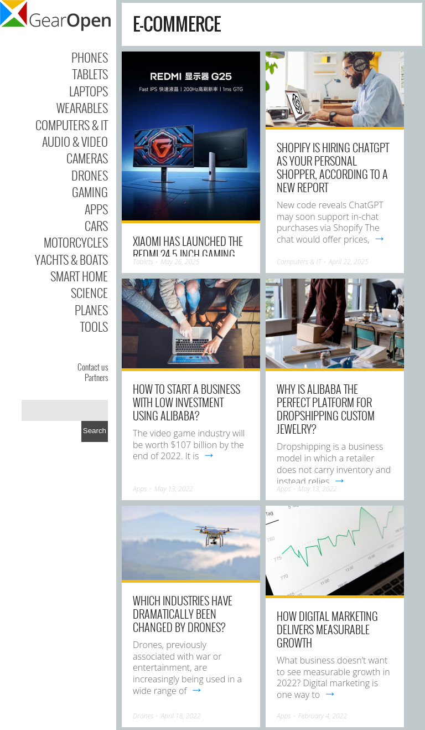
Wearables (82, 107)
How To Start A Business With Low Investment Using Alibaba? (186, 402)
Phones (89, 57)
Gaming (90, 192)
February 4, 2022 (322, 716)
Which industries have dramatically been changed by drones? (182, 613)
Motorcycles (76, 242)
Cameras (87, 158)
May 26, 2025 (179, 261)
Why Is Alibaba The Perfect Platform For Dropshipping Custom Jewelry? (326, 409)
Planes (91, 309)
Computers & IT (71, 124)
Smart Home (79, 276)
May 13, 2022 (173, 488)
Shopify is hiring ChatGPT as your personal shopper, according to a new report (333, 167)
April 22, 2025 (349, 261)
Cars (96, 225)
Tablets (90, 74)
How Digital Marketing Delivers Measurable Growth (327, 629)
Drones (89, 175)
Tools (94, 326)
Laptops (88, 91)
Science (89, 292)
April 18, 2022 (180, 716)
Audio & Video (75, 141)
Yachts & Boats (71, 259)
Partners (96, 377)
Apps (96, 209)
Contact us (92, 367)
